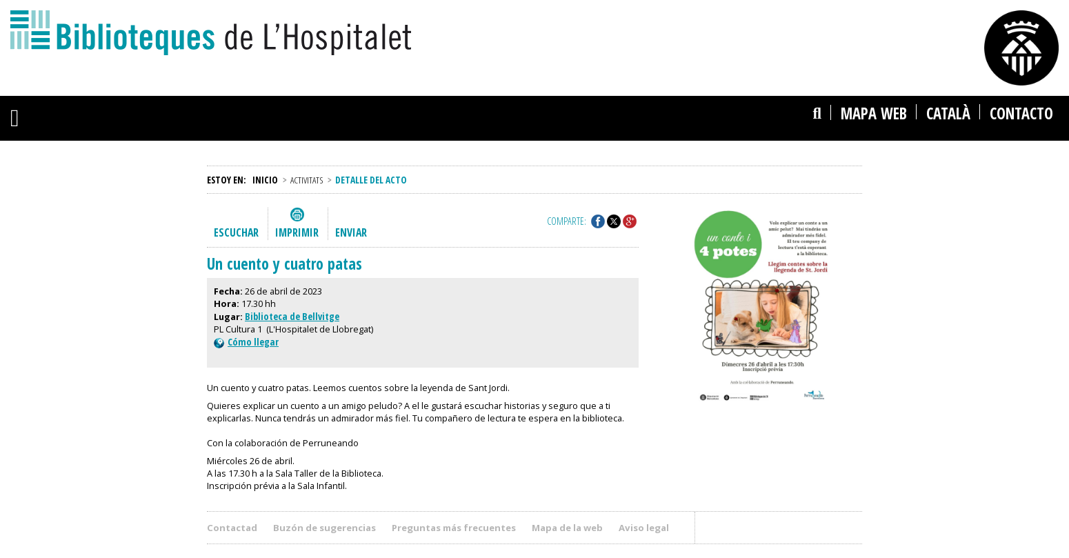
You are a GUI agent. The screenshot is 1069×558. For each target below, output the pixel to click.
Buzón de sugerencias (324, 527)
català (948, 113)
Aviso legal (644, 527)
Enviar (351, 232)
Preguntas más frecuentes (454, 527)
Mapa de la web (567, 527)
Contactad (232, 527)
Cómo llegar (246, 341)
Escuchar (236, 232)
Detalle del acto (371, 179)
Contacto (1021, 113)
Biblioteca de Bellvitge (292, 316)
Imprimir (297, 232)
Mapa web (874, 113)
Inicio (265, 179)
